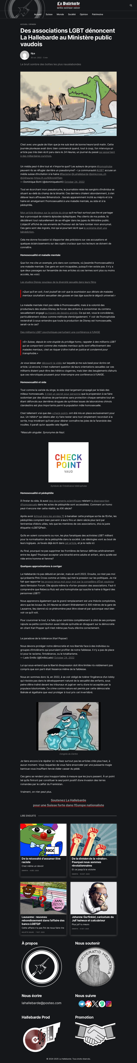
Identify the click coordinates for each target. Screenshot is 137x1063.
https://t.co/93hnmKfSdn (48, 178)
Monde (60, 14)
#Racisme (65, 174)
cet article (70, 543)
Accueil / (24, 24)
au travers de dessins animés (61, 312)
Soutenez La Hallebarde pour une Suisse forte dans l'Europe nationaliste (68, 802)
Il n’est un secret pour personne (63, 393)
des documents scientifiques (65, 500)
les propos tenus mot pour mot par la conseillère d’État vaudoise (77, 581)
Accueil (37, 14)
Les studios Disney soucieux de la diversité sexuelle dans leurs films (58, 282)
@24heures (26, 178)
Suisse (49, 14)
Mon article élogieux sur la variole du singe (44, 212)
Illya (33, 53)
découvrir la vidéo (52, 363)
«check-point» (60, 413)
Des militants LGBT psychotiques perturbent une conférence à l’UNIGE (60, 332)
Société (72, 14)
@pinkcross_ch (97, 174)
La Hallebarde (68, 3)
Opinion (84, 14)
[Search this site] (131, 5)
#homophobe (104, 166)
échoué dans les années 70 (49, 516)
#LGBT (100, 170)
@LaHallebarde (79, 174)
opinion (32, 24)
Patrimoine (97, 14)
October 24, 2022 (74, 181)
